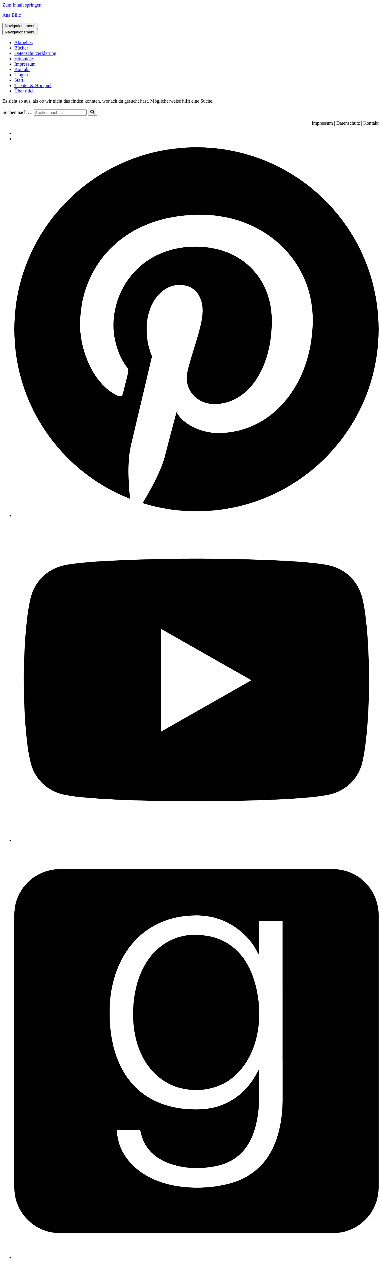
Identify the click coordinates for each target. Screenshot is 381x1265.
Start (18, 80)
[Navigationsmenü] (20, 26)
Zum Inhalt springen (22, 4)
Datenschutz (348, 123)
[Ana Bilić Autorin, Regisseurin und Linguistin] (190, 15)
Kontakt (22, 69)
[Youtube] (196, 840)
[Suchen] (60, 112)
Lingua (21, 74)
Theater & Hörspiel (32, 85)
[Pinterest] (196, 515)
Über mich (24, 90)
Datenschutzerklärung (35, 53)
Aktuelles (23, 42)
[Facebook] (196, 1257)
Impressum (25, 64)
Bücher (21, 47)
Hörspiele (23, 58)
